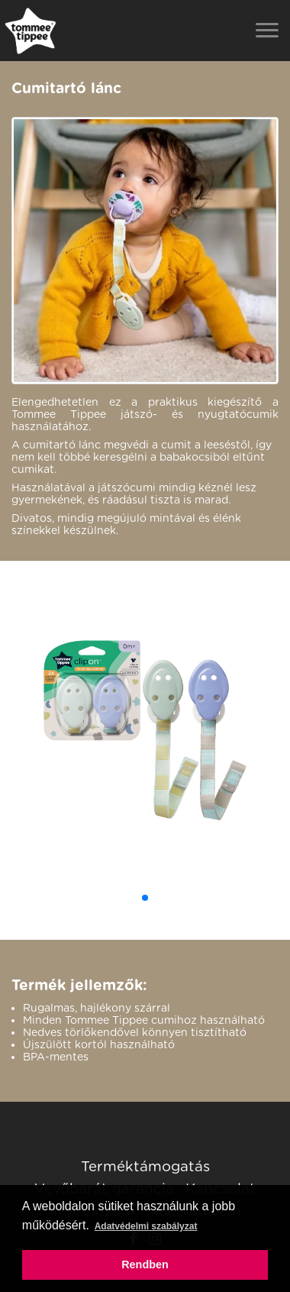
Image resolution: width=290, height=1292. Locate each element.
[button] (145, 898)
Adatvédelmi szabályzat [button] (146, 1226)
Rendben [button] (145, 1264)
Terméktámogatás (145, 1166)
